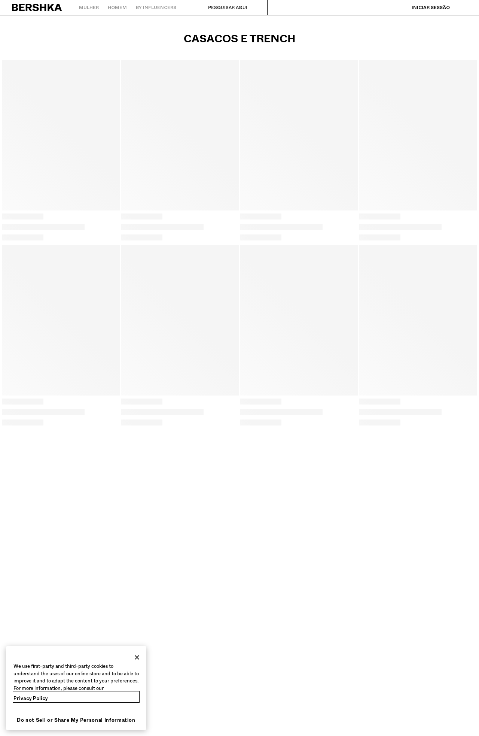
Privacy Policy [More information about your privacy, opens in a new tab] (30, 698)
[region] (76, 688)
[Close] (137, 657)
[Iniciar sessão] (423, 7)
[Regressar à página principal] (37, 7)
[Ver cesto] (461, 7)
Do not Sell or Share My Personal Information (76, 720)
